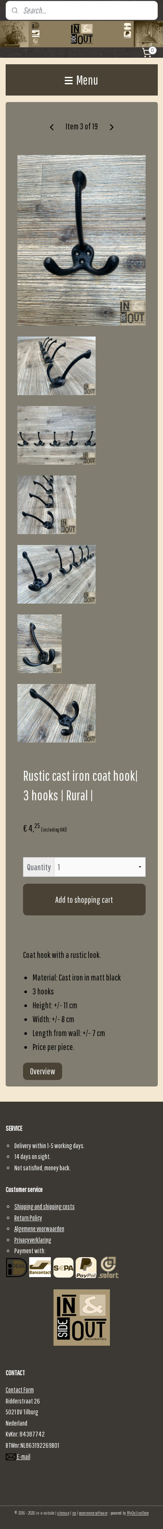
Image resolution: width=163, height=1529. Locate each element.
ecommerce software (93, 1513)
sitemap (63, 1513)
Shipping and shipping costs (44, 1206)
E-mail (18, 1456)
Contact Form (20, 1390)
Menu (81, 79)
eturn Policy (29, 1218)
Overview (42, 1071)
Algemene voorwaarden (39, 1228)
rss (74, 1513)
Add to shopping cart (84, 900)
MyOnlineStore (138, 1513)
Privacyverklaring (32, 1240)
